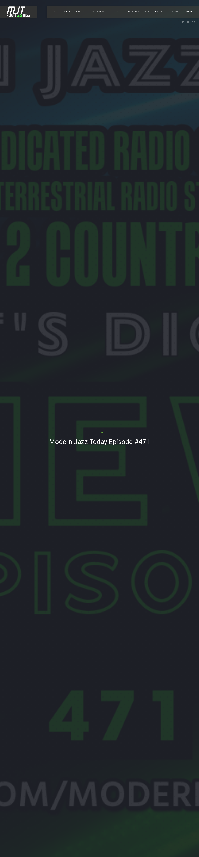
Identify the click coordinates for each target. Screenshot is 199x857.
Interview (98, 11)
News (175, 11)
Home (53, 11)
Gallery (160, 11)
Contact (190, 11)
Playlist (99, 432)
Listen (114, 11)
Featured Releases (137, 11)
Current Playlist (74, 11)
